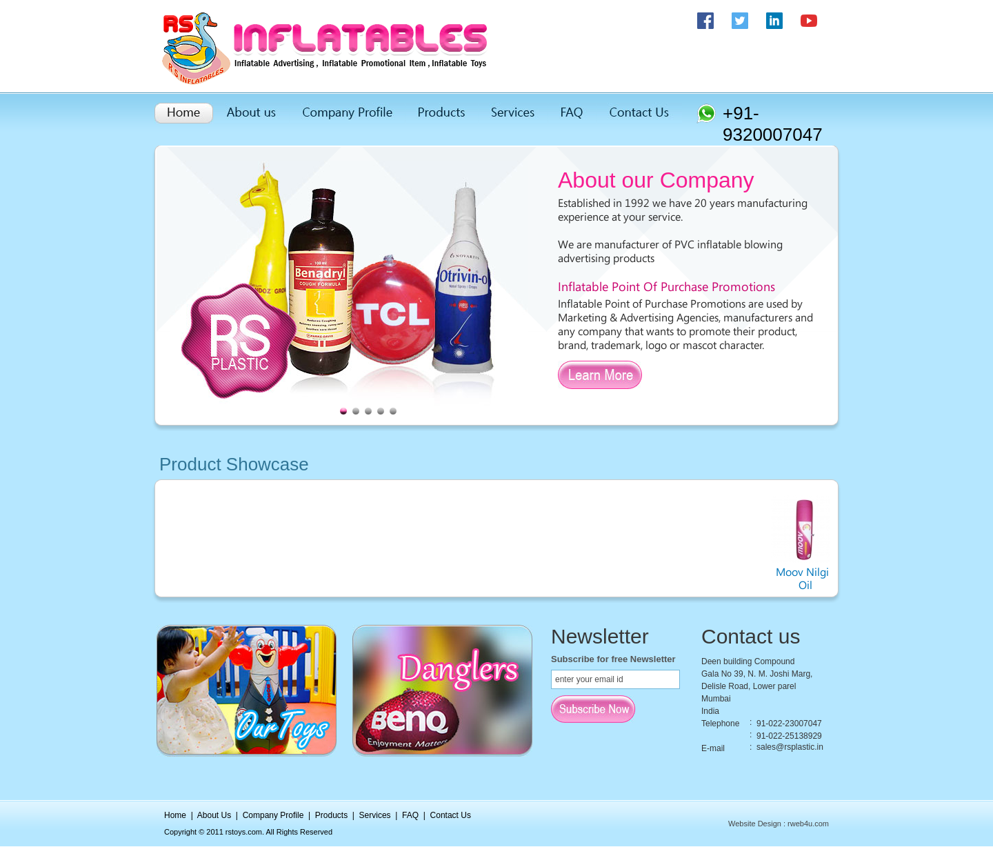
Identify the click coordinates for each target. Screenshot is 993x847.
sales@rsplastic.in (789, 747)
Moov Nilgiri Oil (810, 573)
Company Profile (273, 815)
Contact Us (450, 815)
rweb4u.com (808, 823)
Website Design (754, 823)
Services (375, 815)
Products (331, 815)
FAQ (410, 815)
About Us (214, 815)
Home (175, 815)
